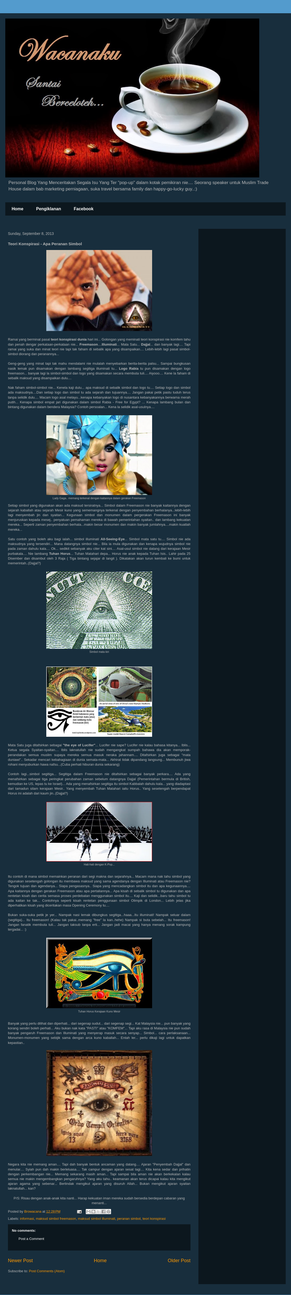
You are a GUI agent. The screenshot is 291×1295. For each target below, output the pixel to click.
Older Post (179, 1260)
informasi (27, 1219)
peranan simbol (129, 1219)
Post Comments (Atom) (47, 1271)
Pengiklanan (48, 209)
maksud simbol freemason (56, 1219)
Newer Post (20, 1260)
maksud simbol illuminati (96, 1219)
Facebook (84, 209)
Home (17, 209)
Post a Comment (31, 1239)
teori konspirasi (154, 1219)
